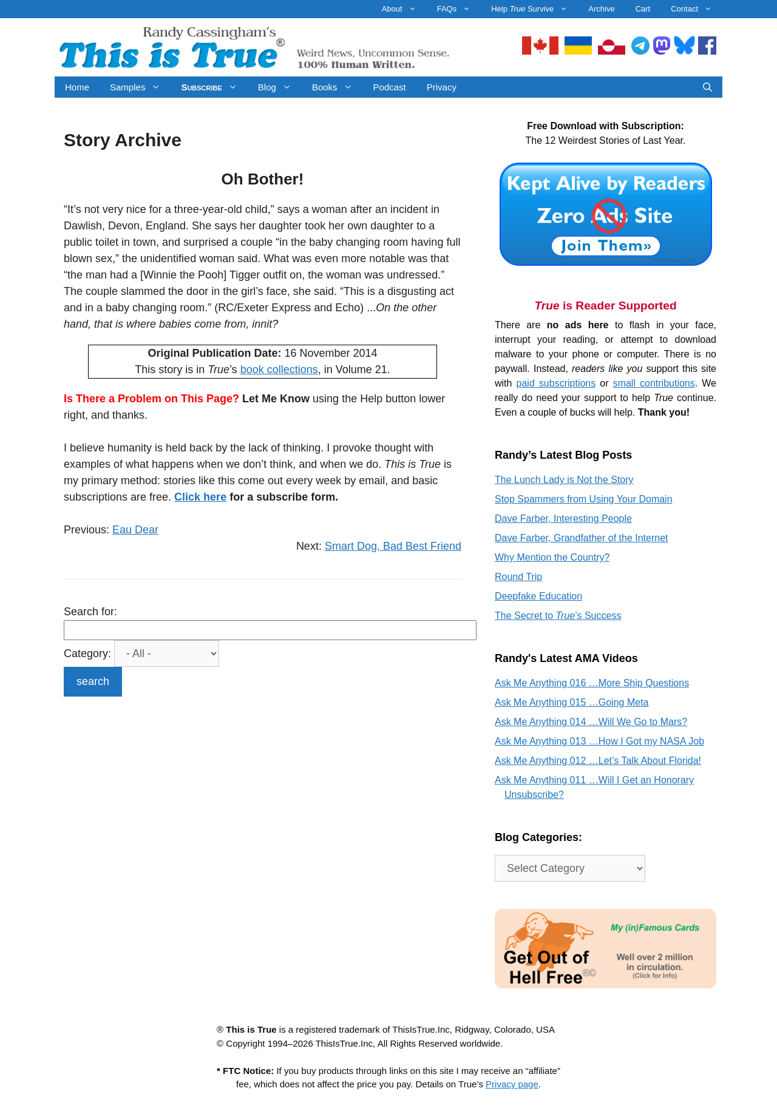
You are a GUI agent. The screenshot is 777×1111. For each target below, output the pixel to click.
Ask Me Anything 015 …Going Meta (571, 702)
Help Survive (534, 9)
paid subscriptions (556, 383)
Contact (696, 9)
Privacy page (512, 1084)
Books (337, 87)
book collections (279, 369)
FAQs (459, 9)
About (404, 9)
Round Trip (518, 577)
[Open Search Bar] (707, 87)
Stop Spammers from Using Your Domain (584, 499)
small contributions (654, 383)
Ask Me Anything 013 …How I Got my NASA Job (599, 741)
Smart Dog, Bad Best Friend (393, 546)
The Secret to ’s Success (558, 615)
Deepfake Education (538, 596)
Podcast (389, 87)
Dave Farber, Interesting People (563, 518)
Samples (140, 87)
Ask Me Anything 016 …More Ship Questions (592, 683)
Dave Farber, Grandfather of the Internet (581, 538)
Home (77, 87)
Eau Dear (135, 530)
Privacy (441, 87)
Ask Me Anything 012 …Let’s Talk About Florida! (598, 760)
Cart (643, 8)
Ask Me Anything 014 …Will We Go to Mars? (591, 722)
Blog (280, 87)
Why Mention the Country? (552, 557)
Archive (601, 8)
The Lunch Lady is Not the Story (564, 479)
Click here (200, 497)
